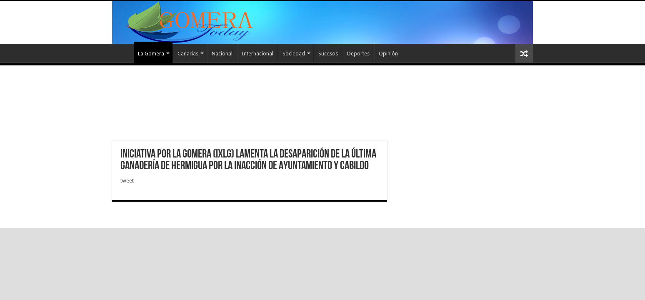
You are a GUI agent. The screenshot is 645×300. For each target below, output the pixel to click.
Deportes (358, 53)
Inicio (123, 52)
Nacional (222, 53)
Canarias (188, 53)
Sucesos (328, 53)
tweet (127, 181)
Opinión (388, 53)
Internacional (257, 53)
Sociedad (293, 53)
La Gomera (151, 53)
